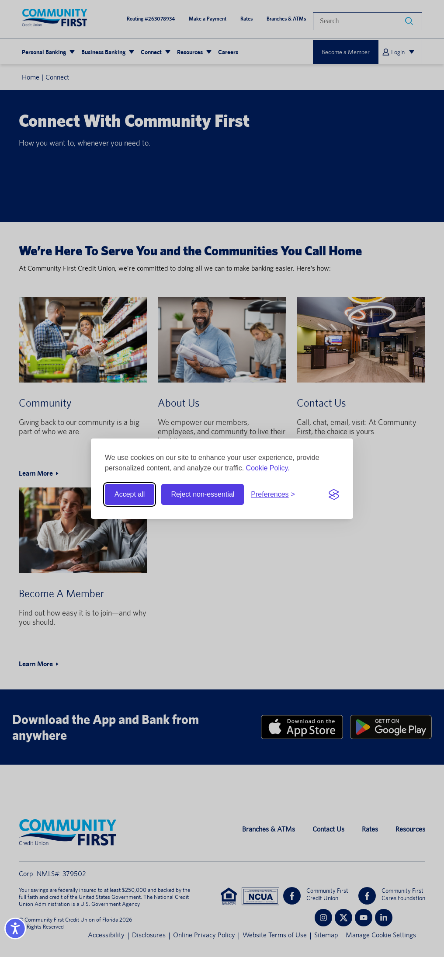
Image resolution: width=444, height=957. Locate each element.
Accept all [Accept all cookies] (129, 494)
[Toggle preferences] (273, 494)
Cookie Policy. (268, 468)
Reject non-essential (202, 494)
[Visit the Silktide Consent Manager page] (334, 494)
